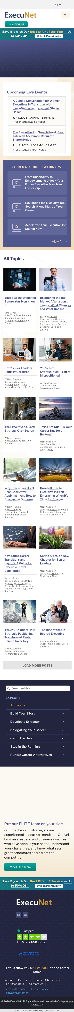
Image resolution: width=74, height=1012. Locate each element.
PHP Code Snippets (24, 1010)
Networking (10, 387)
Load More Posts (37, 665)
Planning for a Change (51, 319)
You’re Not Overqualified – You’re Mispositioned (55, 371)
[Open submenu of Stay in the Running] (63, 746)
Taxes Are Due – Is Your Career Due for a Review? (56, 430)
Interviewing (10, 512)
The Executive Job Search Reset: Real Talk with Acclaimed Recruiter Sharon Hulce (38, 136)
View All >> (59, 241)
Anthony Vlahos (48, 641)
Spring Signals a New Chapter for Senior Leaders (54, 559)
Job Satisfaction (51, 445)
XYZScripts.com (52, 1010)
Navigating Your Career (52, 448)
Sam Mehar (10, 312)
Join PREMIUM (16, 24)
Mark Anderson (48, 441)
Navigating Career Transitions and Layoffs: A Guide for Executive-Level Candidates (18, 563)
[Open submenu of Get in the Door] (63, 738)
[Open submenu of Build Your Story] (63, 713)
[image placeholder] (19, 269)
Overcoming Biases (50, 388)
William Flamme (48, 316)
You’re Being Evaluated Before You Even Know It (20, 301)
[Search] (8, 688)
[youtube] (18, 915)
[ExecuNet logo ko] (34, 899)
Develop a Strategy (14, 382)
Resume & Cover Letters (53, 321)
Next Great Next (48, 444)
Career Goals (11, 586)
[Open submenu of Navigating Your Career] (63, 730)
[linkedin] (25, 915)
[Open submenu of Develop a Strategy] (63, 722)
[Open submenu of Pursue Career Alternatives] (63, 755)
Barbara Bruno (12, 578)
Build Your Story (12, 315)
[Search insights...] (38, 688)
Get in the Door (26, 387)
